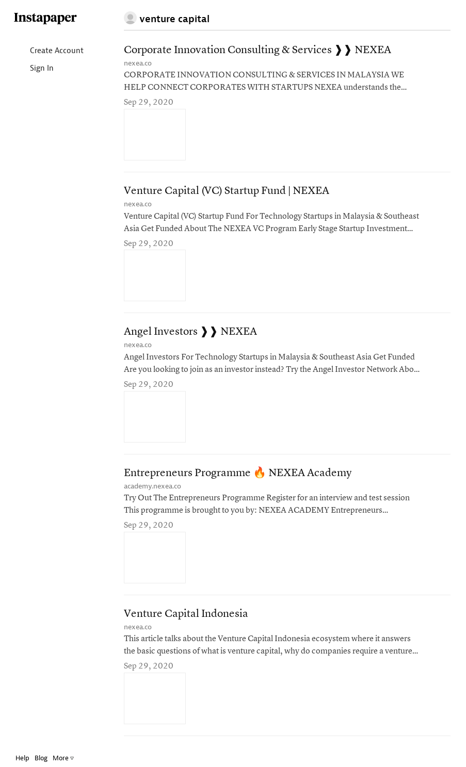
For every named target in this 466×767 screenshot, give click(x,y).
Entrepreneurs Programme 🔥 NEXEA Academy (237, 473)
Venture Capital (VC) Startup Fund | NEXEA (226, 191)
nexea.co (138, 63)
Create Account (48, 51)
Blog (41, 758)
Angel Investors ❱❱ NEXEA (190, 332)
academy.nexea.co (152, 486)
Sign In (33, 69)
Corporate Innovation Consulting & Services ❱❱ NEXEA (257, 50)
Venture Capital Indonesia (186, 614)
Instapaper (45, 19)
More (63, 758)
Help (22, 758)
